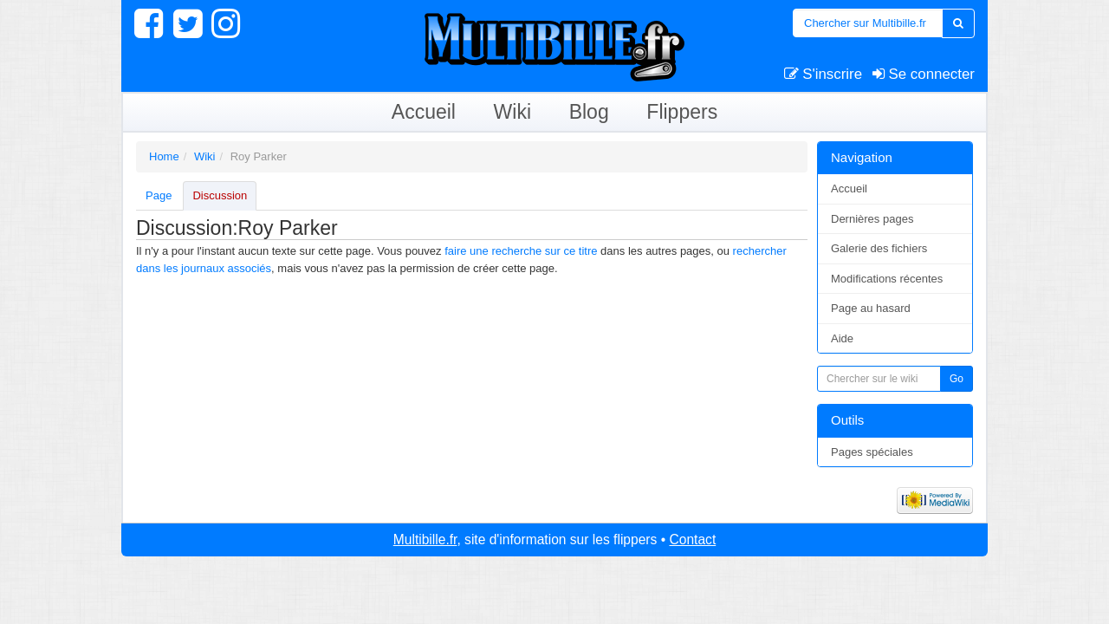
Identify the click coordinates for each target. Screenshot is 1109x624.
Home (164, 156)
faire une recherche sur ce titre (520, 250)
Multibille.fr (425, 539)
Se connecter (923, 74)
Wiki (512, 112)
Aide (842, 338)
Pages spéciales (872, 451)
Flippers (681, 112)
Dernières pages (872, 218)
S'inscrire (823, 74)
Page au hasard (871, 308)
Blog (589, 112)
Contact (692, 539)
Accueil (424, 112)
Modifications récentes (887, 278)
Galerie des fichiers (879, 248)
